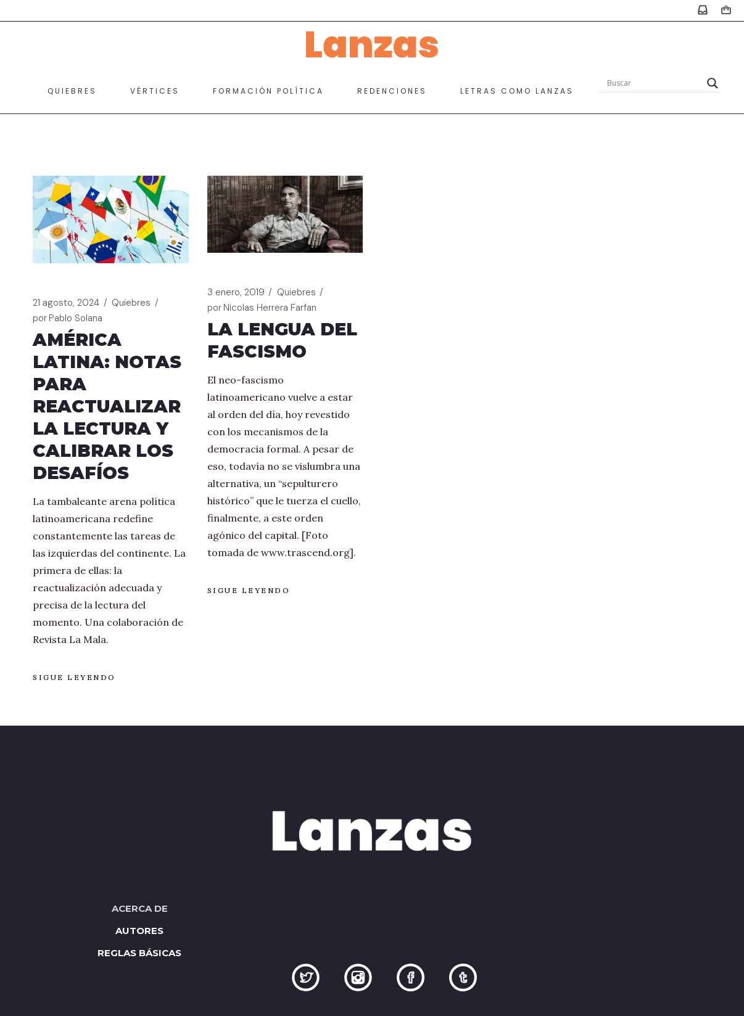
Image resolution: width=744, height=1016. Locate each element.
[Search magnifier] (712, 83)
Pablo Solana (67, 318)
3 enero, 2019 (236, 292)
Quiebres (131, 303)
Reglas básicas (139, 953)
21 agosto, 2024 (66, 303)
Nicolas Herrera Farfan (261, 308)
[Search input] (654, 83)
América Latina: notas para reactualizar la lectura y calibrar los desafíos (107, 406)
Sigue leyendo (74, 677)
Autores (139, 930)
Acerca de (140, 908)
